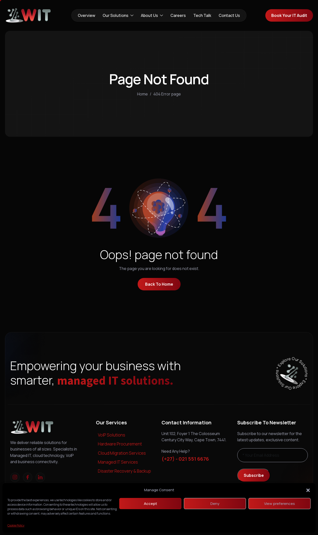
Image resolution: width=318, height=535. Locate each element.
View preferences (279, 503)
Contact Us (229, 15)
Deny (214, 503)
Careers (178, 15)
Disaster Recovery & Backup (124, 471)
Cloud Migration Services (122, 453)
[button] (308, 490)
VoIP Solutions (111, 435)
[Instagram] (15, 477)
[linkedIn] (40, 477)
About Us (152, 15)
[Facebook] (27, 477)
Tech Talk (202, 15)
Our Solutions (118, 15)
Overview (86, 15)
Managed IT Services (118, 462)
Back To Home (159, 284)
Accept (150, 503)
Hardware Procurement (120, 444)
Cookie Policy (15, 525)
